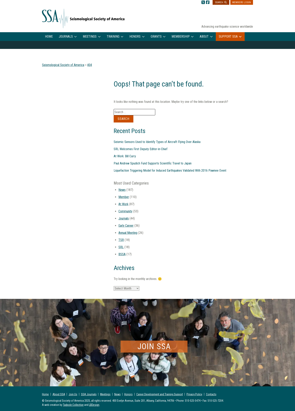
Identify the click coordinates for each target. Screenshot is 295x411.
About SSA (59, 394)
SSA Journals (89, 394)
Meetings (90, 36)
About (204, 36)
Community (125, 211)
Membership (181, 36)
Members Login (241, 2)
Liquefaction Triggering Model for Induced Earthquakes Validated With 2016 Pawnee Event (170, 170)
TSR (121, 240)
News (122, 190)
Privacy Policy (194, 394)
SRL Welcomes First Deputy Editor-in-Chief (140, 149)
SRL (121, 247)
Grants (156, 36)
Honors (135, 36)
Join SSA (154, 346)
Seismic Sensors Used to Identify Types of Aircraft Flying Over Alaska (157, 142)
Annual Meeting (127, 233)
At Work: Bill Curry (125, 156)
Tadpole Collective (73, 404)
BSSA (122, 254)
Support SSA (228, 36)
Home (49, 36)
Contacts (211, 394)
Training (113, 36)
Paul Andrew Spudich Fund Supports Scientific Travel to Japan (152, 163)
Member (123, 197)
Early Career (126, 225)
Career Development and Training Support (159, 394)
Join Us (73, 394)
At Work (123, 204)
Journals (66, 36)
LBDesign (94, 404)
